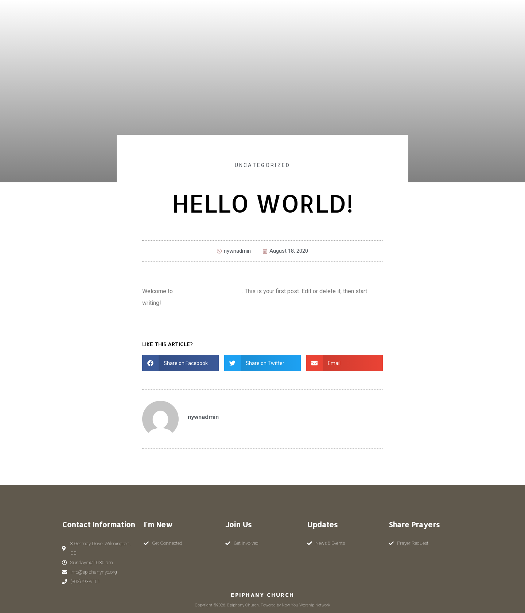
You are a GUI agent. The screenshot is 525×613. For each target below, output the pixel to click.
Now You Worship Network (208, 291)
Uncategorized (263, 165)
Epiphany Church (262, 594)
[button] (180, 363)
